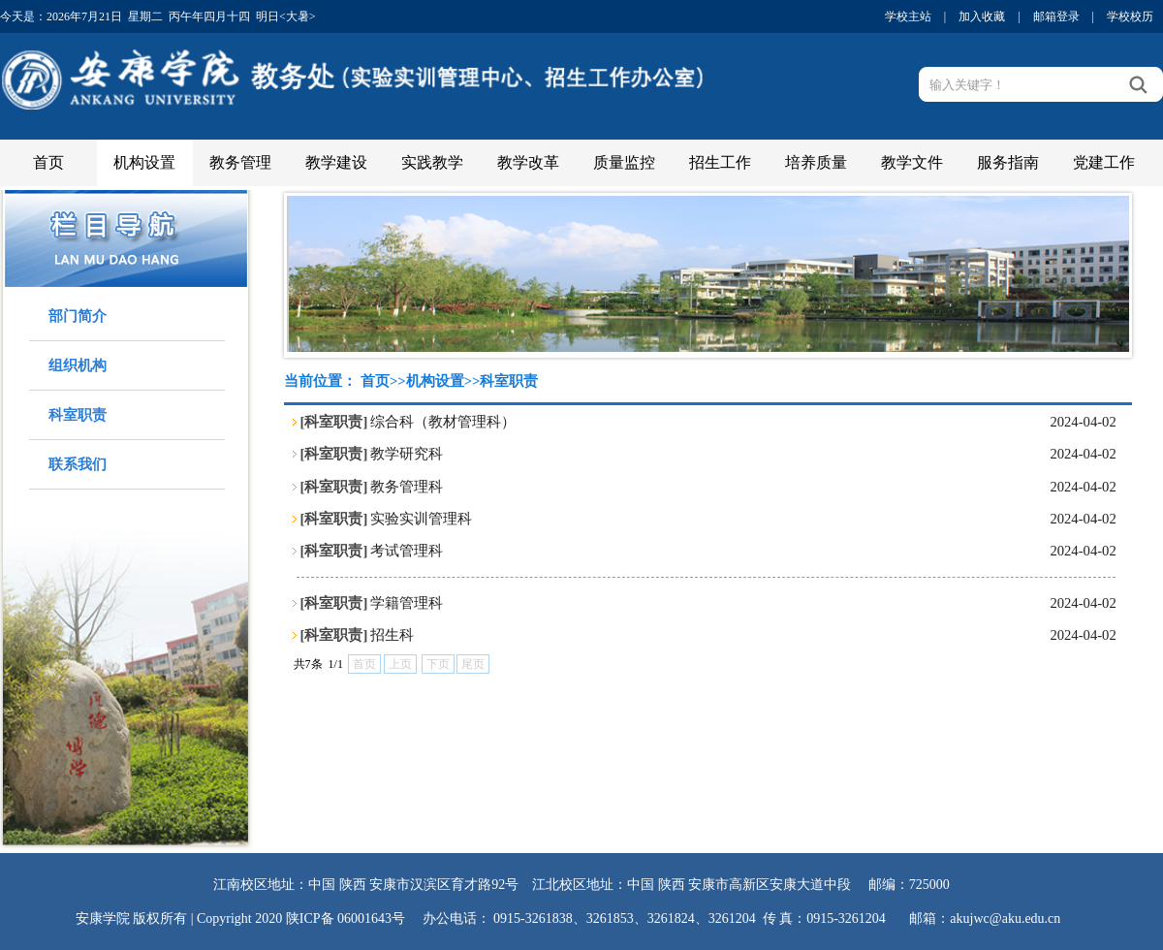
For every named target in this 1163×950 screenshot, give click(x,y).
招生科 (392, 635)
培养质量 (816, 162)
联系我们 (77, 464)
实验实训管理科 (421, 518)
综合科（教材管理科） (443, 421)
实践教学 (432, 162)
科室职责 (77, 415)
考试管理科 (406, 550)
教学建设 (336, 162)
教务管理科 (406, 486)
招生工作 (720, 162)
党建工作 (1104, 162)
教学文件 (912, 162)
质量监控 (624, 162)
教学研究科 (406, 453)
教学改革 (528, 162)
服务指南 (1008, 162)
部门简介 (77, 316)
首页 (48, 162)
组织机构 (77, 365)
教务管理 (240, 162)
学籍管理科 (406, 603)
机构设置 (144, 162)
